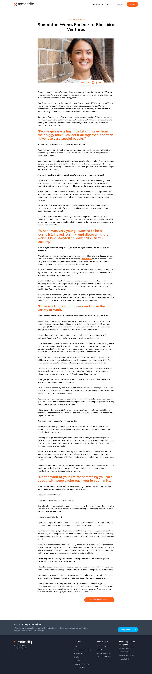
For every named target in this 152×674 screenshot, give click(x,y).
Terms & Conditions (81, 664)
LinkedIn (100, 650)
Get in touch (101, 646)
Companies (118, 4)
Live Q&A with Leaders (82, 650)
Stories (76, 657)
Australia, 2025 (124, 652)
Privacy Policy (79, 668)
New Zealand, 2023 (126, 655)
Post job (132, 4)
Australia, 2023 (124, 659)
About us (77, 661)
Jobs (108, 4)
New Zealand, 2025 (126, 648)
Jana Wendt (86, 258)
